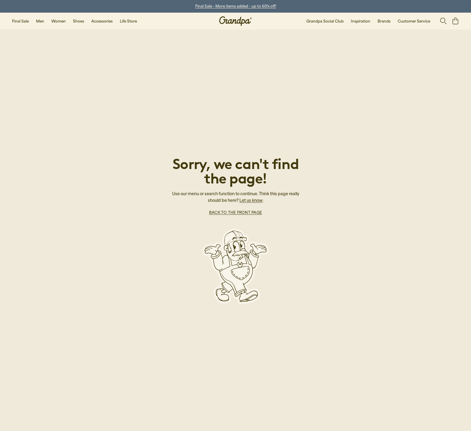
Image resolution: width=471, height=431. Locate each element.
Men (40, 21)
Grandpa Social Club (325, 21)
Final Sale (20, 21)
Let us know (251, 200)
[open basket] (455, 20)
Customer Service (414, 21)
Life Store (128, 21)
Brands (384, 21)
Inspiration (360, 21)
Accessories (102, 21)
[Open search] (443, 21)
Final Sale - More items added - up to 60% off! (235, 6)
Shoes (78, 21)
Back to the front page (235, 212)
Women (58, 21)
